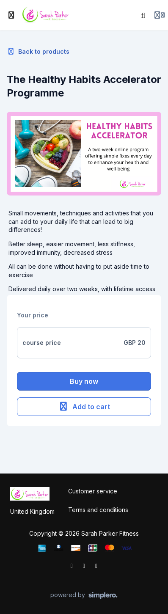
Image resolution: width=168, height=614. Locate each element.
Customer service (92, 491)
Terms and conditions (98, 509)
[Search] (143, 15)
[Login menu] (159, 15)
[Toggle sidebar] (11, 15)
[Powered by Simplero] (84, 595)
